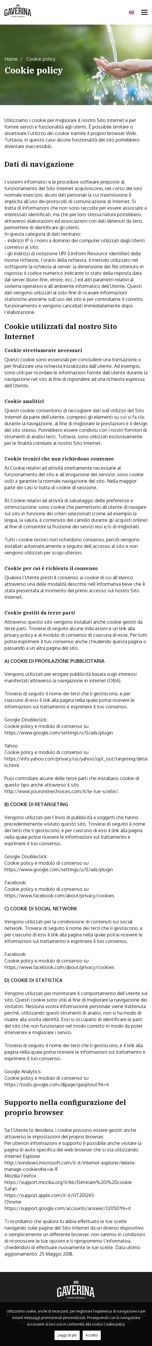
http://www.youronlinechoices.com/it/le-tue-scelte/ (61, 791)
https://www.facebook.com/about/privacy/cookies (59, 896)
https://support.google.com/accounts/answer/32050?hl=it (67, 1208)
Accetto (92, 1335)
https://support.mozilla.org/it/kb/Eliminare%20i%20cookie (68, 1182)
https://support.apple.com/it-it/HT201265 (49, 1195)
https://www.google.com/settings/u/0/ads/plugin (58, 733)
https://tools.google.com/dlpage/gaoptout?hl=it (56, 1084)
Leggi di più (67, 1335)
